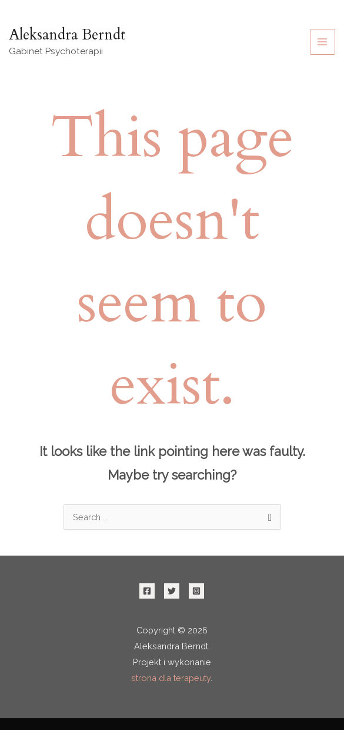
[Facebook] (147, 591)
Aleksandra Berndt (67, 35)
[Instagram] (196, 591)
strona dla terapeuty (171, 678)
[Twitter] (171, 591)
